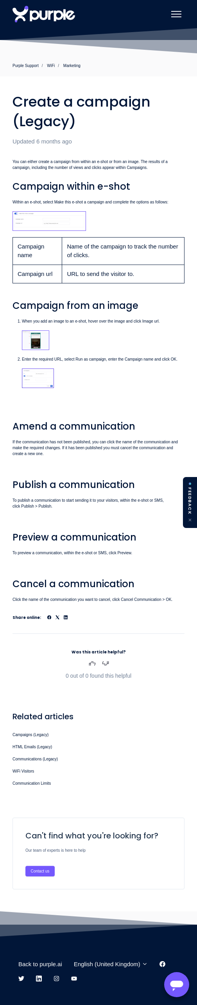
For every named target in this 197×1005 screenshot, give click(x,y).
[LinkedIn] (66, 618)
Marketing (72, 65)
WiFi (51, 65)
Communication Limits (32, 783)
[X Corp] (57, 618)
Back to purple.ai (40, 964)
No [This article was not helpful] (105, 663)
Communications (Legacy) (35, 759)
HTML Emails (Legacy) (32, 747)
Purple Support (26, 65)
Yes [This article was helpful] (92, 663)
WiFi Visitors (23, 771)
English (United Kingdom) (111, 964)
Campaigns (137, 167)
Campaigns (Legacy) (30, 735)
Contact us (40, 871)
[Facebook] (49, 618)
